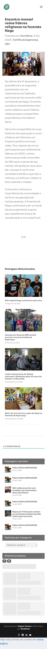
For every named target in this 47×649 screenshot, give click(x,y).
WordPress (25, 629)
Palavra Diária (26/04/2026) (24, 468)
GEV (7, 44)
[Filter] (9, 561)
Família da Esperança (25, 39)
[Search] (4, 561)
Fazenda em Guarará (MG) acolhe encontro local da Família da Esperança (20, 337)
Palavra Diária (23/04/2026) (24, 525)
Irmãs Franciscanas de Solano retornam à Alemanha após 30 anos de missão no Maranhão (23, 376)
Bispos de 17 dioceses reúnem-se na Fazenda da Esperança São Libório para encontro (26, 514)
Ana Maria (26, 35)
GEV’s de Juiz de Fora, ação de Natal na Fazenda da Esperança (23, 414)
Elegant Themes (24, 626)
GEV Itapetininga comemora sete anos (23, 300)
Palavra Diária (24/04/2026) (24, 501)
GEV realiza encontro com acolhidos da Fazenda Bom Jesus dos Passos (24, 490)
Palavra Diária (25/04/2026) (24, 478)
